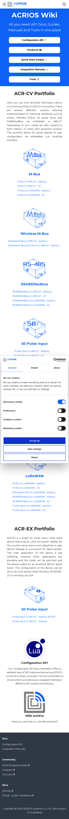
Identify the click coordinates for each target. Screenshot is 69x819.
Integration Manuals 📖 (34, 69)
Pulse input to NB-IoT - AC (29, 355)
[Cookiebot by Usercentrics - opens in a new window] (53, 360)
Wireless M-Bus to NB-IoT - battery (27, 241)
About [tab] (57, 368)
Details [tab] (34, 368)
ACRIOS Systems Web (16, 765)
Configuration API (12, 744)
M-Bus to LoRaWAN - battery (33, 190)
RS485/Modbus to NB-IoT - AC (29, 296)
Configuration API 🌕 (34, 40)
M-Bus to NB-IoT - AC (29, 186)
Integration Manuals (13, 749)
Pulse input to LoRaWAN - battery (31, 505)
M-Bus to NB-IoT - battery (32, 181)
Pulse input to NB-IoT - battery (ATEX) (34, 616)
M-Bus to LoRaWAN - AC (31, 195)
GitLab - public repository (17, 795)
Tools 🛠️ (34, 79)
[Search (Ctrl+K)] (64, 4)
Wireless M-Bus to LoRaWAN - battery (33, 492)
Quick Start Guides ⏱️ (34, 59)
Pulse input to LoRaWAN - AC (29, 510)
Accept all (35, 440)
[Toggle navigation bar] (4, 4)
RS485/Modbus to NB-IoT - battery (32, 291)
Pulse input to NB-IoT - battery (32, 351)
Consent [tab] (12, 368)
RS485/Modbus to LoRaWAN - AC (31, 305)
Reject (34, 457)
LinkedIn (8, 770)
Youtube (8, 774)
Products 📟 (34, 50)
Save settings (34, 449)
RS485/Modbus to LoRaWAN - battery (33, 300)
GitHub (7, 791)
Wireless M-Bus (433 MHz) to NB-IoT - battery (34, 245)
